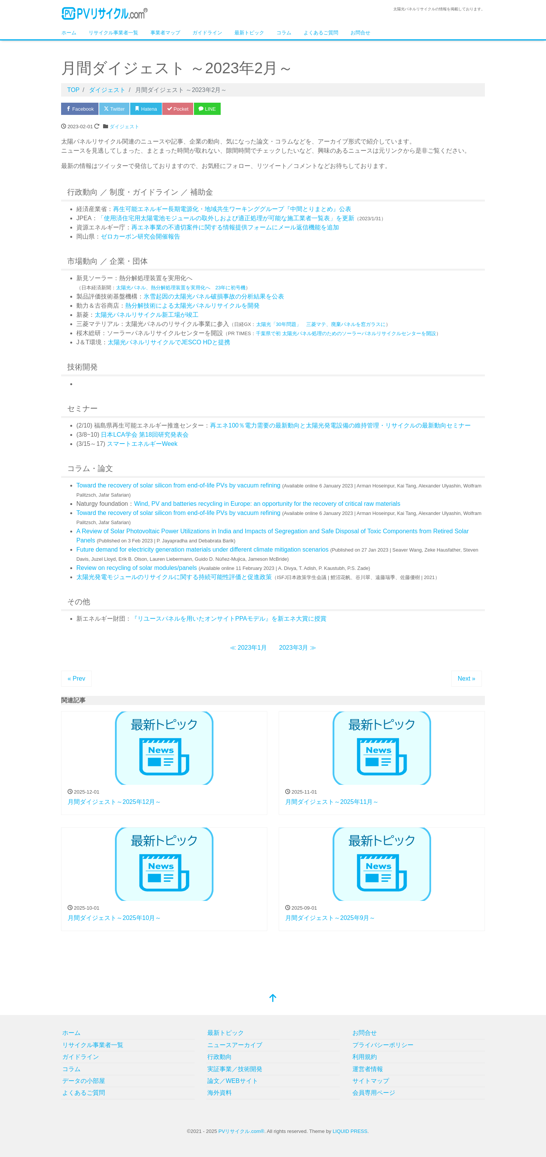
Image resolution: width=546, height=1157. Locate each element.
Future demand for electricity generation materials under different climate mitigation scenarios (202, 549)
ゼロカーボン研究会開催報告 (140, 236)
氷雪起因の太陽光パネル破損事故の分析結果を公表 (214, 296)
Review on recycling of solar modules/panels (136, 568)
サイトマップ (370, 1081)
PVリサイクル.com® (241, 1131)
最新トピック (249, 33)
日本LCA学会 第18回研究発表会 (144, 434)
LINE (209, 109)
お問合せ (360, 33)
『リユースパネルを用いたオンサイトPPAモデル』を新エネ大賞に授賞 (228, 618)
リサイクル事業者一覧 (113, 33)
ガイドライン (207, 33)
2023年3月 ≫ (297, 647)
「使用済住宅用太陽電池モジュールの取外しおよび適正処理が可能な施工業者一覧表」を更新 (226, 218)
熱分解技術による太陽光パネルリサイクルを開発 (192, 305)
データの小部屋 (83, 1081)
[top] (273, 999)
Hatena (147, 109)
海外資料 (219, 1093)
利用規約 (364, 1057)
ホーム (68, 33)
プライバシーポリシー (383, 1045)
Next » (466, 678)
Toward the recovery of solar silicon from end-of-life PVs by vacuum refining (178, 485)
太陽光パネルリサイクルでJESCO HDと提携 (169, 342)
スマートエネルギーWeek (142, 444)
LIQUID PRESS (350, 1131)
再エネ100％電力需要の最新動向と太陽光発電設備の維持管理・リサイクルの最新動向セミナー (340, 425)
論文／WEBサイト (232, 1081)
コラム (283, 33)
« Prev (76, 678)
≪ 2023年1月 (248, 647)
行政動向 (219, 1057)
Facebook (80, 109)
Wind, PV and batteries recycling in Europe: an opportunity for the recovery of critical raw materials (267, 503)
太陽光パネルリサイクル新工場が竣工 (147, 314)
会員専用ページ (373, 1093)
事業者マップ (165, 33)
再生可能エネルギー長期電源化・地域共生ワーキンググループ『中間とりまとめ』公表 (232, 209)
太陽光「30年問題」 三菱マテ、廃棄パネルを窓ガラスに (321, 324)
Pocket (179, 109)
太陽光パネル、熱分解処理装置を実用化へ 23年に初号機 (181, 287)
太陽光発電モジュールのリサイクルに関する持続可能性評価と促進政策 (174, 577)
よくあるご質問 (321, 33)
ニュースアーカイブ (234, 1045)
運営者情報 (367, 1069)
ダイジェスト (124, 126)
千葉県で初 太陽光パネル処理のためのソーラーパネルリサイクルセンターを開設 (346, 333)
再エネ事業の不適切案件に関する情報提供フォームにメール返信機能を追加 (235, 227)
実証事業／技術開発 (234, 1069)
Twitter (115, 109)
